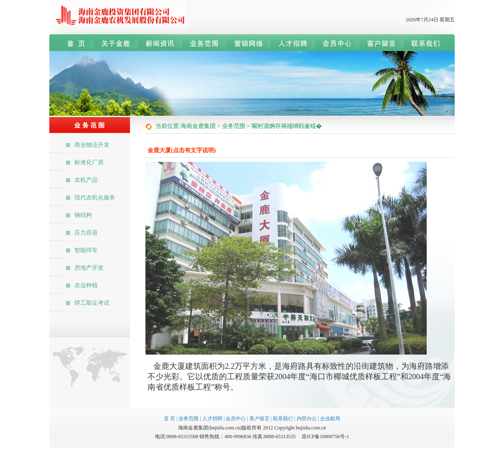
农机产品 (86, 180)
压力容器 (86, 233)
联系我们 (283, 418)
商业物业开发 (91, 145)
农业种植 (86, 285)
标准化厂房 (89, 162)
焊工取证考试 (91, 303)
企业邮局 (330, 418)
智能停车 (86, 250)
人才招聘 (212, 418)
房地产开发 (89, 268)
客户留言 (259, 418)
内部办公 (307, 418)
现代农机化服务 (94, 197)
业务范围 (188, 418)
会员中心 (236, 418)
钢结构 (83, 215)
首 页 (169, 418)
